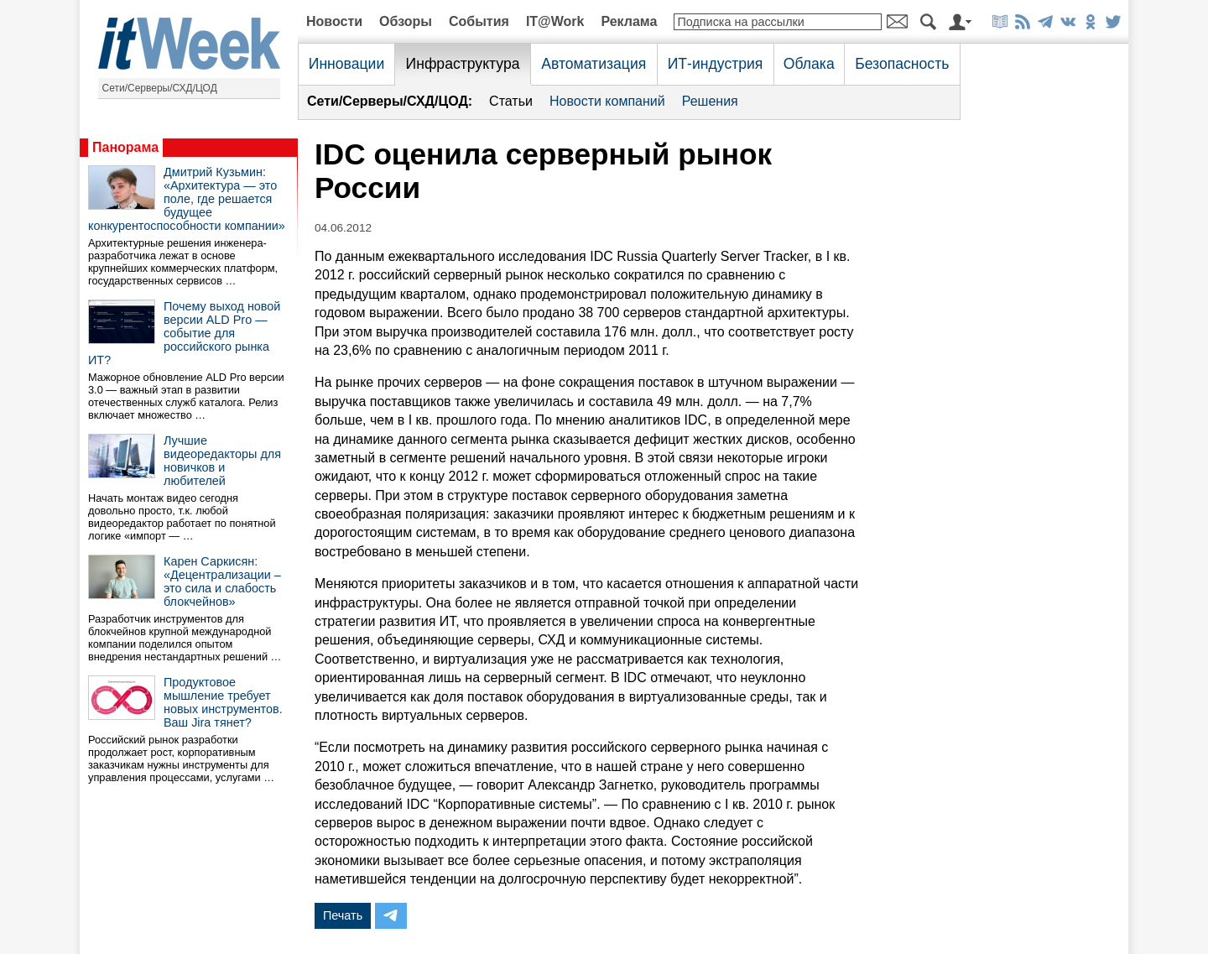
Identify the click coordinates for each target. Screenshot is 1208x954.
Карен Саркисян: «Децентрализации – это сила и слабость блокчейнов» (222, 581)
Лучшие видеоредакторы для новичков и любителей (222, 460)
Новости (334, 21)
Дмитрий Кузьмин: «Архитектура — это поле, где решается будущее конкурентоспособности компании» (186, 198)
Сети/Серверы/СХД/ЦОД (159, 88)
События (479, 21)
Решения (710, 101)
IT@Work (555, 21)
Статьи (511, 101)
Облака (809, 63)
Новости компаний (607, 101)
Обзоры (405, 21)
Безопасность (902, 63)
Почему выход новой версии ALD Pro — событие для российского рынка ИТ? (184, 333)
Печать (342, 915)
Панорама (125, 147)
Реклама (629, 21)
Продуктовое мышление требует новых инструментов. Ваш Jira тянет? (223, 702)
